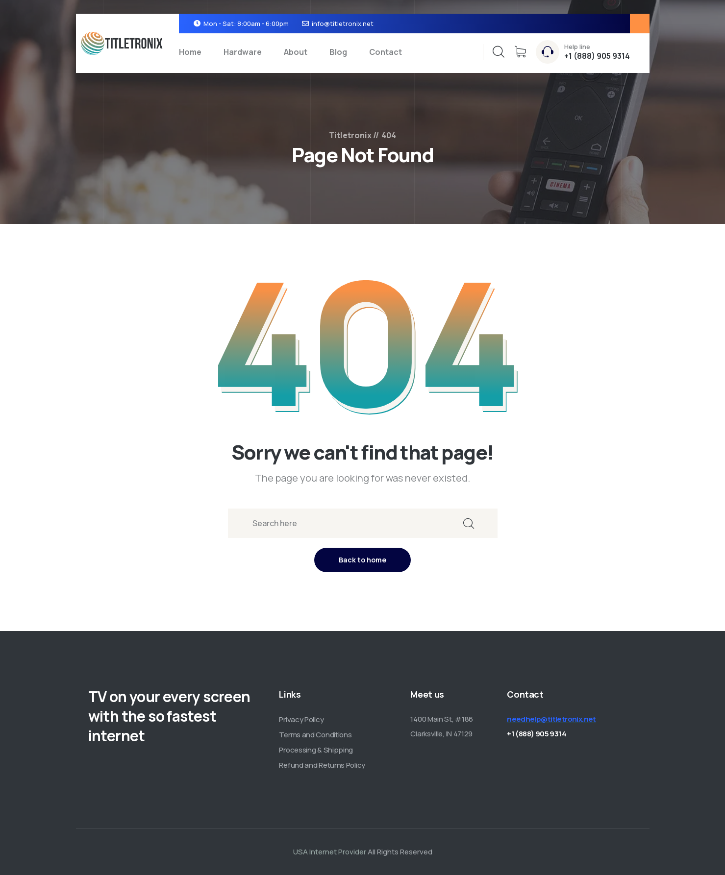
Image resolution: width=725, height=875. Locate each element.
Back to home (362, 559)
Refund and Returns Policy (322, 765)
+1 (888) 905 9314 (597, 55)
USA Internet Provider (329, 852)
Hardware (243, 52)
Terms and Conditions (315, 734)
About (295, 52)
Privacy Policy (301, 719)
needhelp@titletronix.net (551, 719)
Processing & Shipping (316, 750)
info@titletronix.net (343, 23)
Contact (385, 52)
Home (190, 52)
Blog (338, 52)
